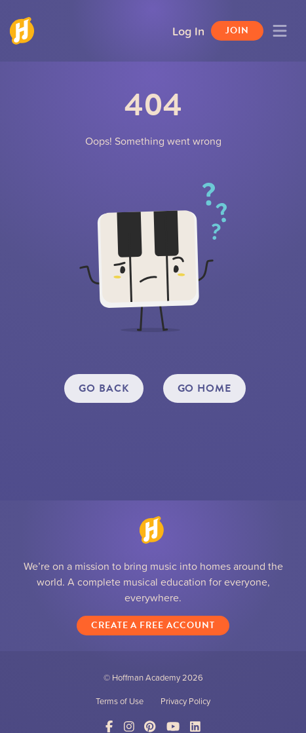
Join (237, 30)
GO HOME (204, 388)
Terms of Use (119, 701)
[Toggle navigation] (279, 31)
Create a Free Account (153, 625)
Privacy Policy (185, 701)
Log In (188, 30)
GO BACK (103, 388)
